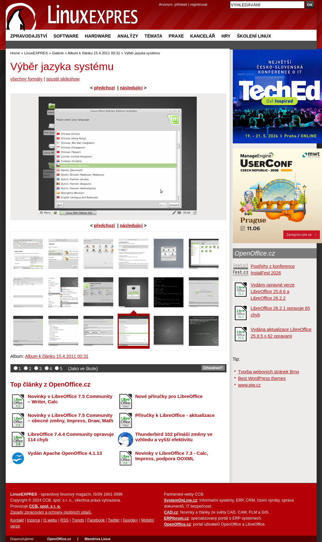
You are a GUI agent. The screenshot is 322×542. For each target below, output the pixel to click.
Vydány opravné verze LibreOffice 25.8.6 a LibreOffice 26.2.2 (273, 291)
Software (65, 36)
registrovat (198, 4)
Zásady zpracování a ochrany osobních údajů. (51, 512)
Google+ (130, 520)
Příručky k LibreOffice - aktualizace (175, 415)
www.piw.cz (249, 385)
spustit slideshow (63, 78)
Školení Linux (254, 36)
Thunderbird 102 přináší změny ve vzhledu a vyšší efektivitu (174, 436)
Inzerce (33, 520)
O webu (50, 520)
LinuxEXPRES (36, 53)
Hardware (98, 36)
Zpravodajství (28, 36)
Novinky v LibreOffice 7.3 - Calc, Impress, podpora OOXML (171, 455)
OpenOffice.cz (255, 253)
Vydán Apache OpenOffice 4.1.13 (65, 453)
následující (131, 87)
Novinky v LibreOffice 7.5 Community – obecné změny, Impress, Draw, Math (70, 418)
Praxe (176, 36)
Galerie (58, 53)
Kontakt (17, 520)
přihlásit (181, 4)
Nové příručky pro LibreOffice (169, 396)
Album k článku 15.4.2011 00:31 (94, 53)
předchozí (104, 87)
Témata (153, 36)
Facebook (96, 520)
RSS (64, 520)
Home (15, 53)
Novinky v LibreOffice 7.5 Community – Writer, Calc (70, 399)
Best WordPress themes (262, 378)
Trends (78, 520)
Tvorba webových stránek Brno (268, 371)
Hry (226, 36)
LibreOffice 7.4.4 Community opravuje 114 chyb (71, 436)
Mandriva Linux (97, 539)
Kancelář (202, 36)
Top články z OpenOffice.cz (50, 384)
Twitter (114, 520)
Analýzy (127, 36)
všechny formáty (26, 78)
